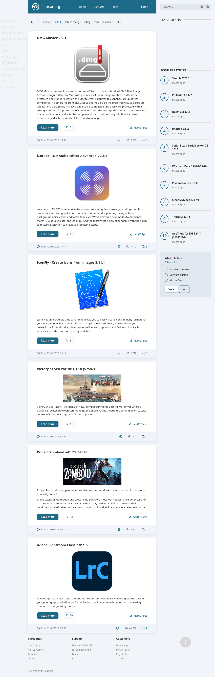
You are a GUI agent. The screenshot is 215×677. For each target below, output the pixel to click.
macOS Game (140, 424)
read (96, 22)
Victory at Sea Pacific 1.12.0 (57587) (66, 369)
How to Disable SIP (82, 645)
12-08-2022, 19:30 (56, 140)
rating (87, 22)
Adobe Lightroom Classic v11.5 (62, 545)
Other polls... (172, 262)
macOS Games (10, 98)
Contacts (99, 6)
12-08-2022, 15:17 (56, 353)
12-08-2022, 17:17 (56, 246)
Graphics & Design (14, 42)
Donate (76, 654)
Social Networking (14, 77)
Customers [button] (123, 638)
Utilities (7, 84)
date (56, 22)
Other (31, 658)
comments (107, 22)
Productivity (10, 70)
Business (8, 28)
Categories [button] (35, 638)
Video (6, 91)
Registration (122, 654)
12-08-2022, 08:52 (56, 436)
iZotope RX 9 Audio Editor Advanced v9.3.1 (72, 155)
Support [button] (77, 638)
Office (6, 56)
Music (6, 49)
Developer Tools (13, 35)
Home (82, 6)
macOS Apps (9, 21)
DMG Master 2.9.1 (51, 37)
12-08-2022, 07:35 (56, 628)
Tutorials (32, 654)
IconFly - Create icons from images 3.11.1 (71, 262)
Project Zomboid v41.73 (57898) (63, 452)
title (119, 22)
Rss (74, 658)
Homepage (122, 645)
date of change (72, 22)
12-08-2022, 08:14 (56, 529)
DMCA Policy (123, 649)
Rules (115, 6)
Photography (11, 63)
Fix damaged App (81, 649)
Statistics (121, 658)
